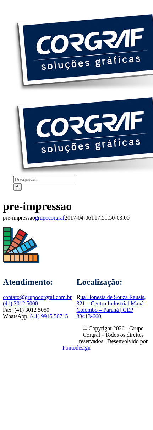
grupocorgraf (50, 218)
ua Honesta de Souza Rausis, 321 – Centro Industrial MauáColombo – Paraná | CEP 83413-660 (111, 306)
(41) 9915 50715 (49, 316)
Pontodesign (76, 348)
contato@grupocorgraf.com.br (37, 297)
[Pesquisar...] (44, 179)
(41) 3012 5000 (20, 303)
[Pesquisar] (17, 187)
